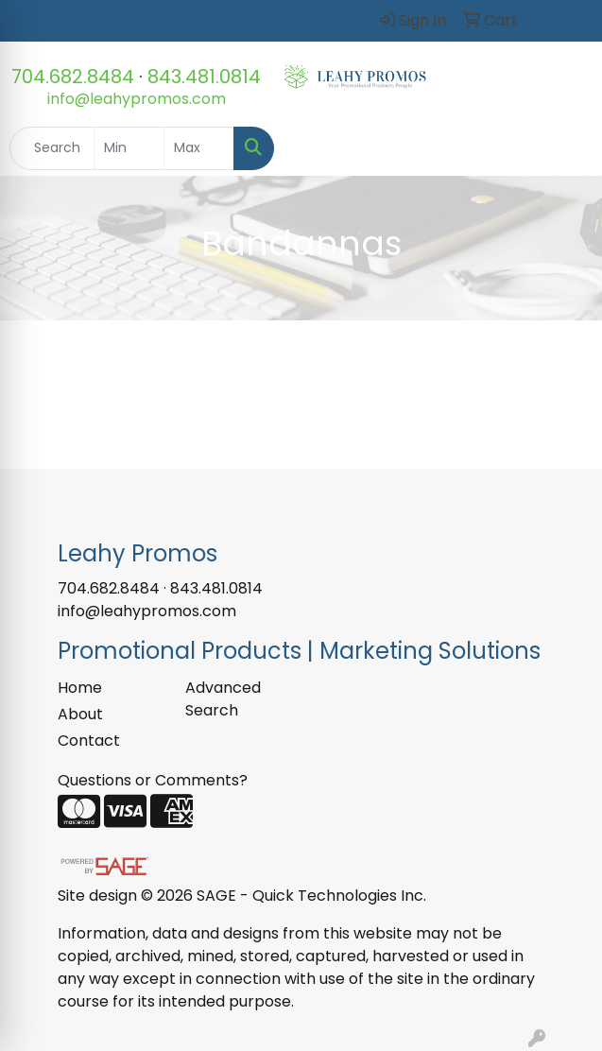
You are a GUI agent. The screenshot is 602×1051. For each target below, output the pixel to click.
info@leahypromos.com (136, 99)
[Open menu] (564, 148)
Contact (89, 740)
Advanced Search (223, 699)
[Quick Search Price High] (198, 148)
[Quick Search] (52, 148)
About (80, 714)
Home (80, 687)
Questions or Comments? (153, 780)
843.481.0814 (204, 76)
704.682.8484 (72, 76)
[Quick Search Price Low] (129, 148)
